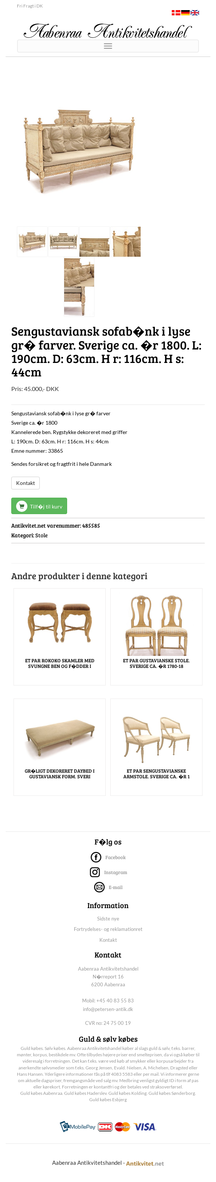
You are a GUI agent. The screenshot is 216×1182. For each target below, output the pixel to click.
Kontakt (25, 483)
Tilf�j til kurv (39, 506)
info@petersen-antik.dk (108, 1009)
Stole (41, 535)
